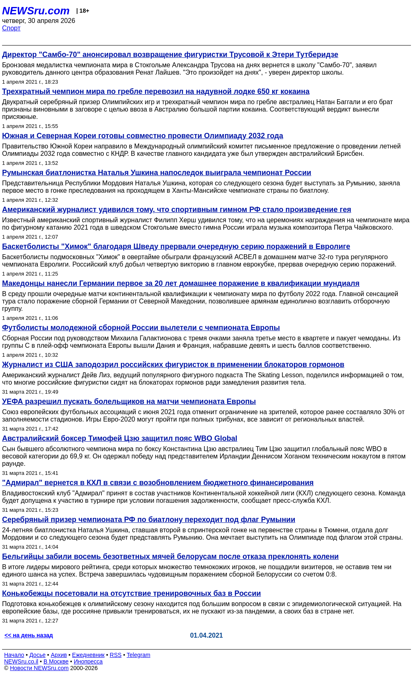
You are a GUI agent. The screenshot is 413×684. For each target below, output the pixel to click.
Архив (59, 655)
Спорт (11, 28)
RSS (116, 655)
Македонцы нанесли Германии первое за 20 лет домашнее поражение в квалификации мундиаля (181, 283)
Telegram (139, 655)
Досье (37, 655)
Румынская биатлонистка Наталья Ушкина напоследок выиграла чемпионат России (156, 173)
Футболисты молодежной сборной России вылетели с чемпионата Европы (141, 328)
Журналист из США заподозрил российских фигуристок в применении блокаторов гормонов (173, 364)
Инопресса (88, 661)
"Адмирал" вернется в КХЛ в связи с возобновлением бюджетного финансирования (158, 483)
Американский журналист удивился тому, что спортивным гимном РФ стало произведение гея (176, 209)
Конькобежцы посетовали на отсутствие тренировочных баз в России (131, 593)
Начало (14, 655)
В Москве (56, 661)
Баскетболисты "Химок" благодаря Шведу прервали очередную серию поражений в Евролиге (176, 246)
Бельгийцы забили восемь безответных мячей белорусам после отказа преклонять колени (170, 556)
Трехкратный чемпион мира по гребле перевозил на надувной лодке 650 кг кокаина (156, 91)
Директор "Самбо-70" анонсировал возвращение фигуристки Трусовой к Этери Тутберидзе (170, 54)
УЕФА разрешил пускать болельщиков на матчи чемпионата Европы (129, 401)
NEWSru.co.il (21, 661)
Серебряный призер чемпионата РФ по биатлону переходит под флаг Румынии (148, 519)
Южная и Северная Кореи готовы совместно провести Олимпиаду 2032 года (142, 136)
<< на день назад (29, 635)
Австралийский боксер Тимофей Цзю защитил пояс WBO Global (119, 438)
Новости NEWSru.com (39, 668)
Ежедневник (88, 655)
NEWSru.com (36, 11)
